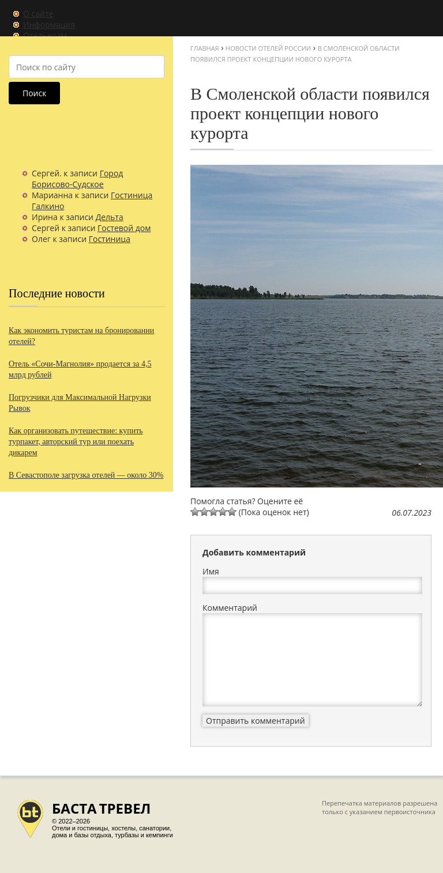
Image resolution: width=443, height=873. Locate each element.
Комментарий (229, 607)
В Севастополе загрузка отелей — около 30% (86, 475)
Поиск (34, 93)
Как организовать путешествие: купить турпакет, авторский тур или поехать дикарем (76, 441)
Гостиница (109, 238)
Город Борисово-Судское (77, 179)
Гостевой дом (124, 227)
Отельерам (45, 35)
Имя (210, 571)
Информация (49, 24)
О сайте (38, 13)
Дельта (109, 216)
